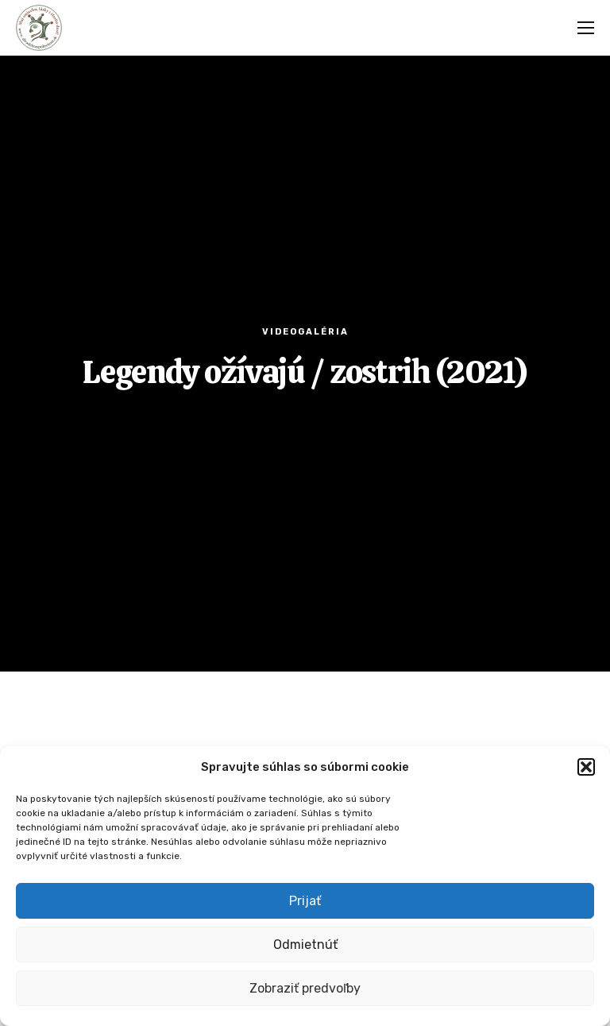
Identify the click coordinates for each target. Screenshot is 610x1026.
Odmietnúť (305, 944)
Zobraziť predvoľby (305, 988)
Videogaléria (305, 332)
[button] (586, 767)
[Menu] (580, 28)
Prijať (305, 900)
